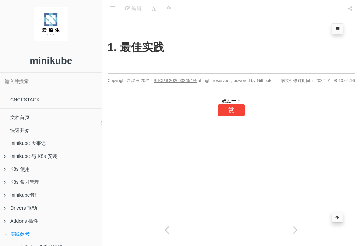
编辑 (133, 8)
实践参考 (17, 234)
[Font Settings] (154, 8)
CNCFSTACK (25, 99)
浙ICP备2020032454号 (175, 80)
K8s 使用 (17, 169)
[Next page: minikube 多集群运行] (295, 229)
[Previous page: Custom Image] (166, 229)
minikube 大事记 (28, 143)
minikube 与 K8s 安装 (30, 156)
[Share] (350, 8)
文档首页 (20, 117)
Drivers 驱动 (20, 208)
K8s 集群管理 (22, 182)
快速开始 (20, 130)
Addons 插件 (21, 221)
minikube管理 (22, 195)
